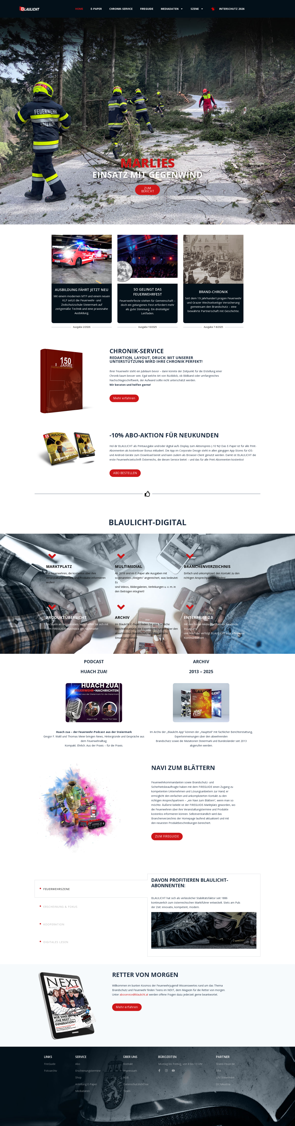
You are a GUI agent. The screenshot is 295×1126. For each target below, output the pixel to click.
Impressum (130, 1070)
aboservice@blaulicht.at (268, 994)
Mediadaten (172, 9)
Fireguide (146, 9)
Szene (197, 9)
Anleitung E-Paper (86, 1084)
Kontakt (128, 1063)
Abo (77, 1063)
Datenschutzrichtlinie (136, 1084)
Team (126, 1090)
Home (79, 9)
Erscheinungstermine (88, 1070)
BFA (218, 1070)
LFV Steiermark (225, 1077)
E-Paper (96, 9)
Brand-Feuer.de (225, 1063)
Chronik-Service (121, 9)
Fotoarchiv (50, 1070)
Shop (78, 1077)
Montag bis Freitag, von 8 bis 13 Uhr (180, 1063)
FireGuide (50, 1063)
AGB (126, 1077)
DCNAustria (223, 1084)
